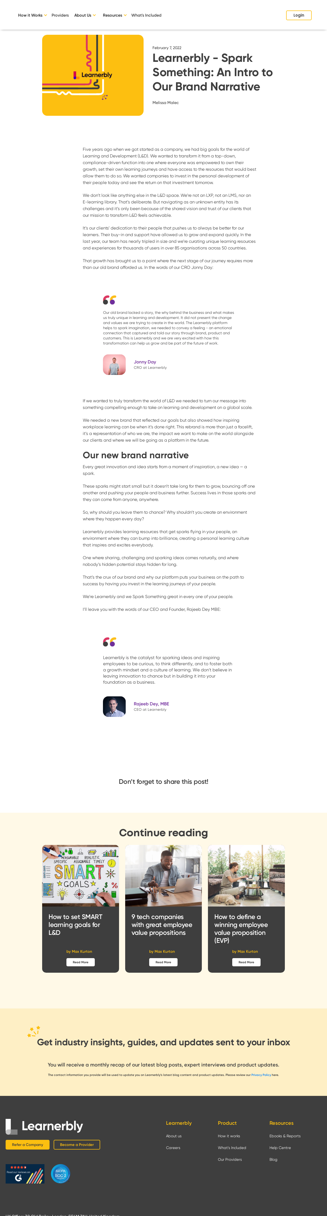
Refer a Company (27, 1144)
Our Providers (230, 1159)
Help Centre (280, 1147)
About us (174, 1136)
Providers (60, 15)
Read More (80, 962)
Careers (173, 1147)
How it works (229, 1136)
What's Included (146, 15)
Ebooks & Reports (285, 1136)
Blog (273, 1159)
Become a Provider (77, 1144)
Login (299, 15)
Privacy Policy (261, 1075)
